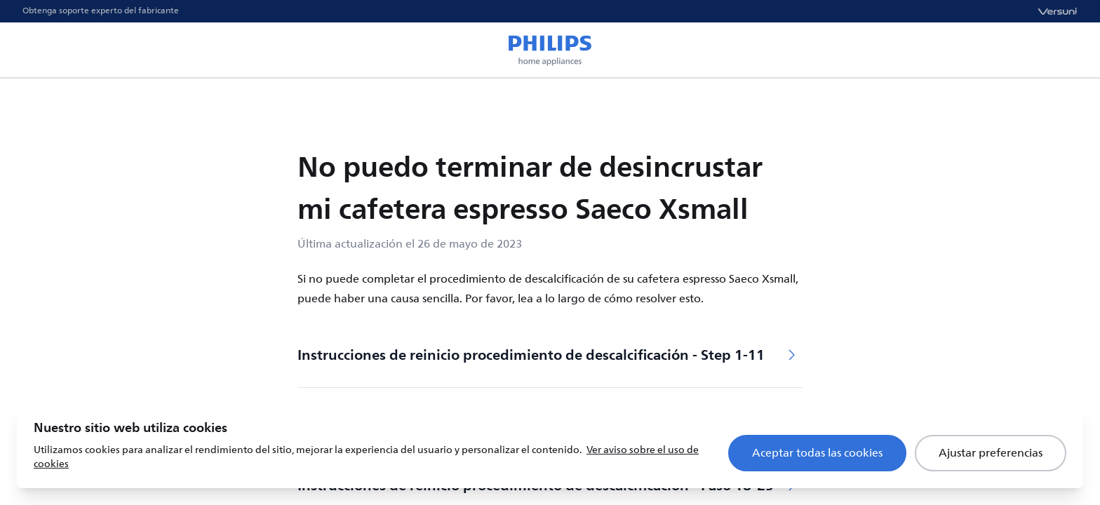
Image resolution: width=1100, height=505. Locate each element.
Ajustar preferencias (990, 453)
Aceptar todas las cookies (817, 453)
